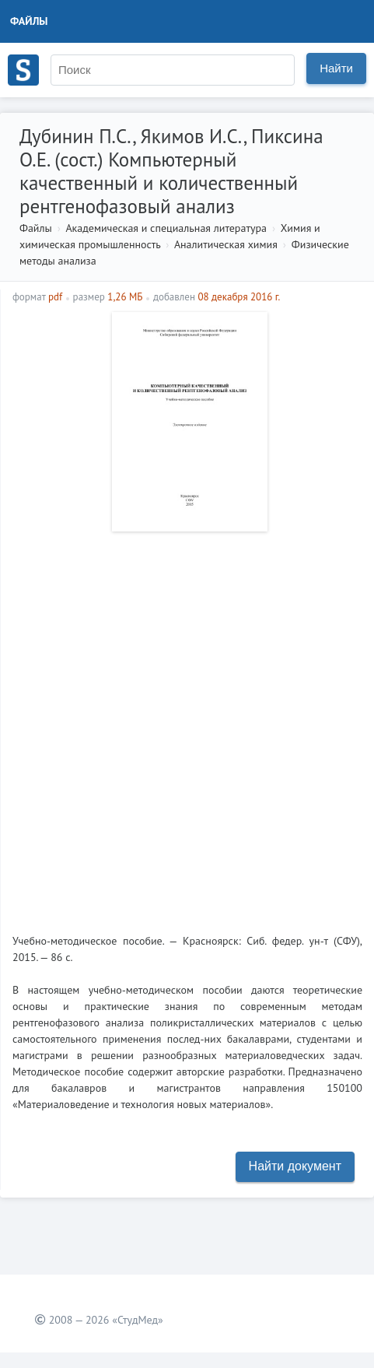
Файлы (29, 21)
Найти (336, 68)
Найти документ (295, 1166)
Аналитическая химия (226, 244)
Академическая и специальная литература (166, 228)
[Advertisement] (187, 726)
